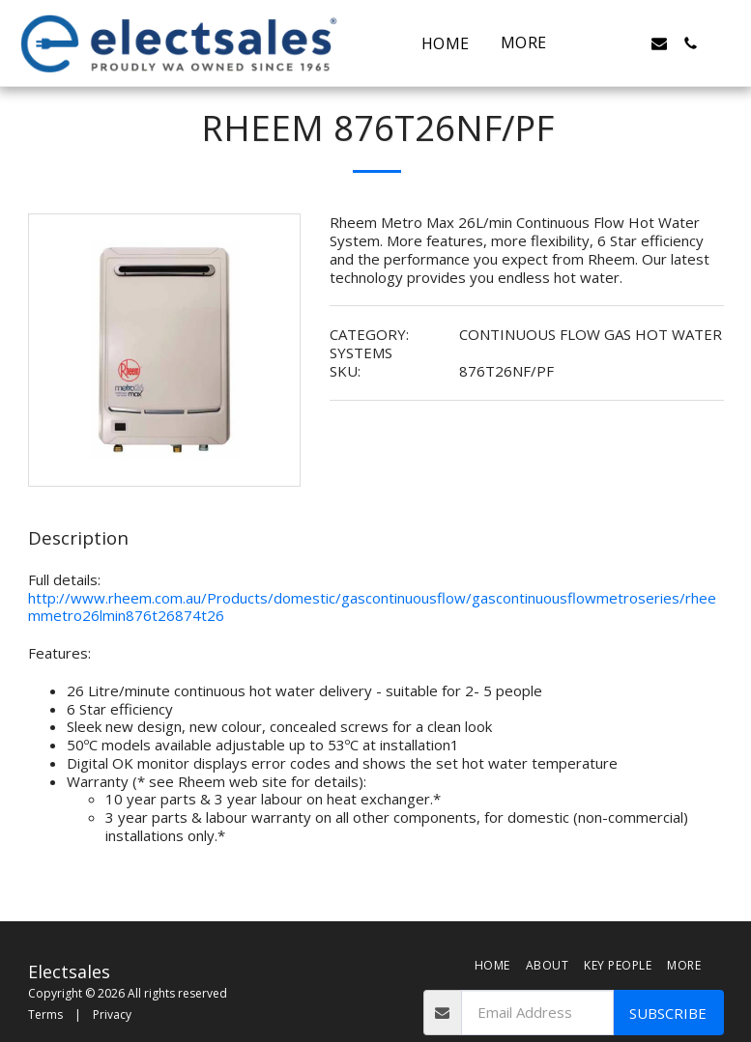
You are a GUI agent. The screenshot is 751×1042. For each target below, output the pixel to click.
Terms (45, 1014)
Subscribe (668, 1013)
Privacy (112, 1014)
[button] (597, 43)
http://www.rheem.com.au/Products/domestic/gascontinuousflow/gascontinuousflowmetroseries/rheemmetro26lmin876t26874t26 (372, 607)
